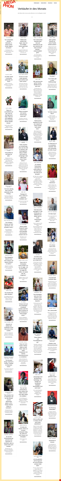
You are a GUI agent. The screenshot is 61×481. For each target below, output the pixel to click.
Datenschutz (0, 7)
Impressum (0, 12)
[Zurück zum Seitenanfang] (60, 480)
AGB (0, 2)
